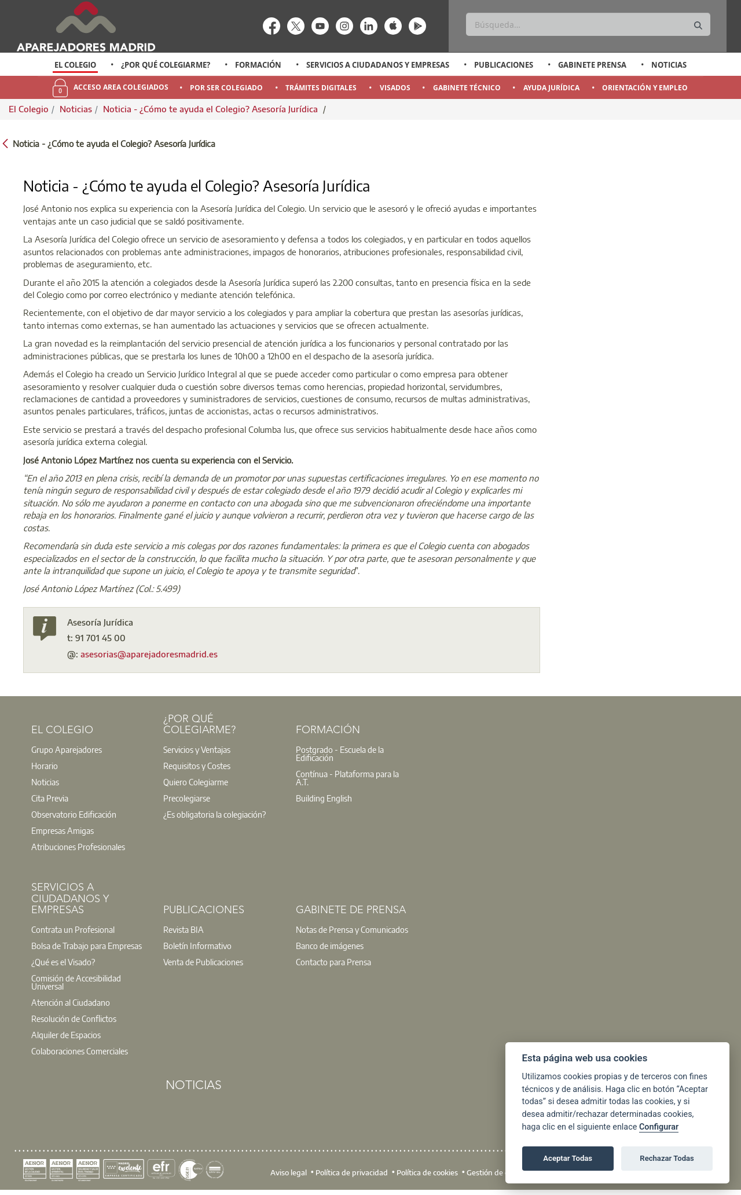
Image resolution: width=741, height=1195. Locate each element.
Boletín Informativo (197, 945)
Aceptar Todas (567, 1158)
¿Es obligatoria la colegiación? (214, 814)
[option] (75, 64)
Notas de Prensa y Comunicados (352, 929)
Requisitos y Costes (196, 765)
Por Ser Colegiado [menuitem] (226, 88)
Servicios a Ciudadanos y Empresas (377, 65)
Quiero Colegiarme (195, 782)
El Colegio (75, 65)
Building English (324, 798)
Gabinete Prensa (592, 65)
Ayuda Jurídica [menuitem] (551, 88)
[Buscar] (588, 24)
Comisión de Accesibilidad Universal (76, 982)
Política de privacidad (352, 1172)
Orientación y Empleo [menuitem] (645, 88)
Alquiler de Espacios (66, 1034)
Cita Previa (49, 798)
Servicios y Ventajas (196, 749)
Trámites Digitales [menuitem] (321, 88)
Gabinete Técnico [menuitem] (467, 88)
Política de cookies (427, 1172)
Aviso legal (288, 1172)
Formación (258, 65)
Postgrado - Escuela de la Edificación (340, 753)
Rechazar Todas (667, 1158)
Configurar (658, 1127)
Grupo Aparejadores (66, 749)
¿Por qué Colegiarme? (165, 65)
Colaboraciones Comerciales (79, 1051)
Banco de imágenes (330, 945)
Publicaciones (503, 65)
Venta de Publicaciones (203, 962)
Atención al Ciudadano (70, 1002)
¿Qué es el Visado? (63, 962)
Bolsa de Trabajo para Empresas (86, 945)
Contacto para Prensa (333, 962)
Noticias (669, 65)
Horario (44, 765)
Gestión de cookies (498, 1172)
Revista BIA (183, 929)
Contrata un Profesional (73, 929)
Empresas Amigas (62, 830)
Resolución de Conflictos (73, 1018)
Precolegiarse (186, 798)
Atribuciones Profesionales (78, 846)
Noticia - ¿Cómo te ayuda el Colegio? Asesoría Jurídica (211, 109)
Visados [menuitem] (395, 88)
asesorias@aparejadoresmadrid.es (149, 654)
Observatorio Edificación (73, 814)
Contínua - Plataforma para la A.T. (347, 778)
